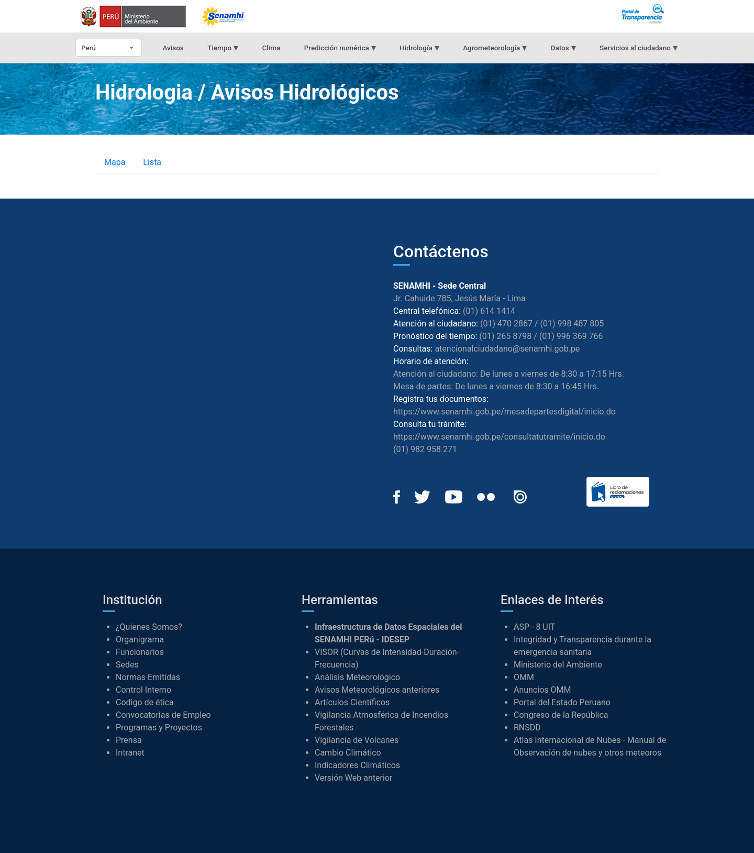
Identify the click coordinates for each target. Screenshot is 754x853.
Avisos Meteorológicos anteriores (377, 690)
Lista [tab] (152, 162)
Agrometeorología (495, 47)
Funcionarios (140, 652)
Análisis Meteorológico (357, 677)
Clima (271, 47)
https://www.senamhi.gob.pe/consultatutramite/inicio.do (499, 437)
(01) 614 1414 (489, 311)
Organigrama (140, 639)
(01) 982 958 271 (425, 449)
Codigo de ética (145, 702)
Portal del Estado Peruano (562, 702)
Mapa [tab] (114, 162)
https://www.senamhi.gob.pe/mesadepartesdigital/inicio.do (504, 412)
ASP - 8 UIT (534, 627)
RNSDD (527, 727)
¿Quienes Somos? (149, 627)
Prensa (129, 740)
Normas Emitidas (148, 677)
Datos (563, 47)
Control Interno (143, 690)
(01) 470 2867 (506, 324)
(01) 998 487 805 (572, 324)
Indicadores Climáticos (357, 765)
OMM (524, 677)
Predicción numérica (340, 47)
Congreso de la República (561, 715)
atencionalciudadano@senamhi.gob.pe (507, 349)
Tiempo (222, 47)
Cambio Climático (348, 753)
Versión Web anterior (353, 778)
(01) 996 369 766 (571, 336)
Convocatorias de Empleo (163, 715)
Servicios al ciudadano (639, 47)
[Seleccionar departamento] (108, 48)
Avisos (172, 47)
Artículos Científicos (352, 702)
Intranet (130, 753)
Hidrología (419, 47)
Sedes (127, 665)
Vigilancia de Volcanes (356, 740)
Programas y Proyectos (159, 727)
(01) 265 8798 (505, 336)
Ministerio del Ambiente (558, 665)
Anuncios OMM (542, 690)
